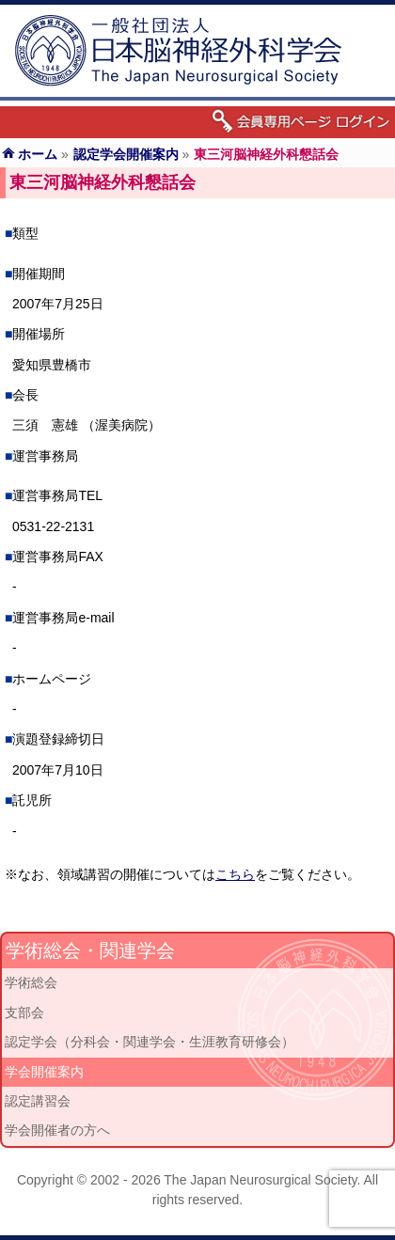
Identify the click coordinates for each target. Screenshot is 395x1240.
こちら (235, 874)
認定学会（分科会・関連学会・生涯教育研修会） (149, 1041)
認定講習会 (38, 1100)
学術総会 (31, 982)
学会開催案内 (44, 1071)
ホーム (37, 154)
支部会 (24, 1012)
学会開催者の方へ (57, 1130)
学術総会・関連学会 (90, 950)
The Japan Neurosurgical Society (260, 1179)
